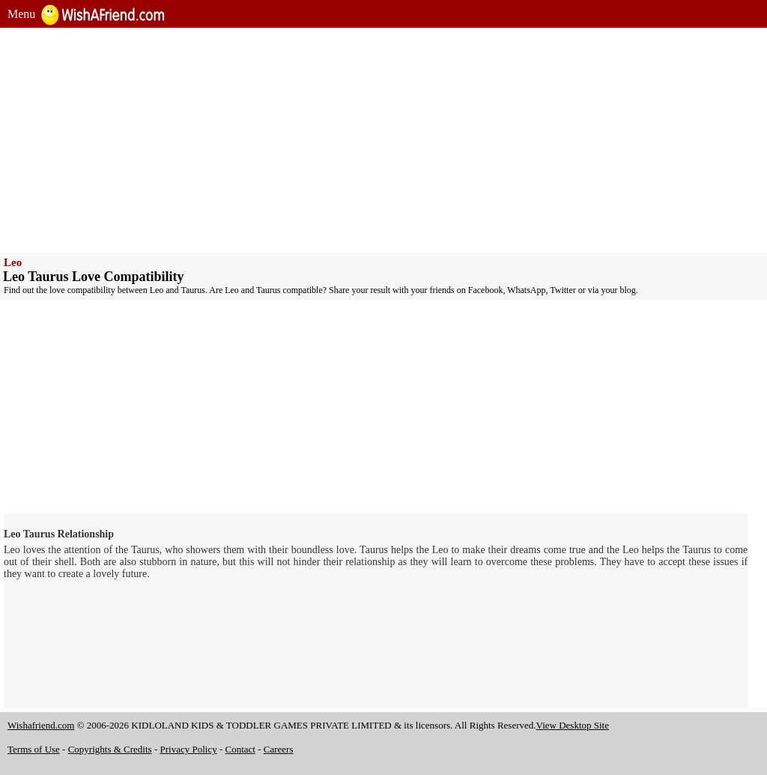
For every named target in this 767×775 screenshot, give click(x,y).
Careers (279, 749)
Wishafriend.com (40, 725)
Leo (13, 262)
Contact (240, 749)
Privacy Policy (188, 749)
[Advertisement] (383, 140)
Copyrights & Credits (110, 749)
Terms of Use (33, 749)
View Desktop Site (572, 725)
